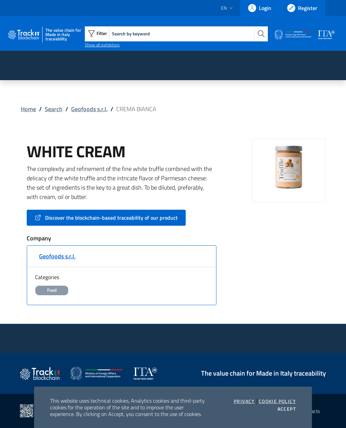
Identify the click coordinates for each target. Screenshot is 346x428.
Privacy (244, 401)
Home (28, 109)
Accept (287, 409)
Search (53, 109)
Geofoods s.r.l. (89, 109)
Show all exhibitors (102, 44)
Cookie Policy (277, 401)
